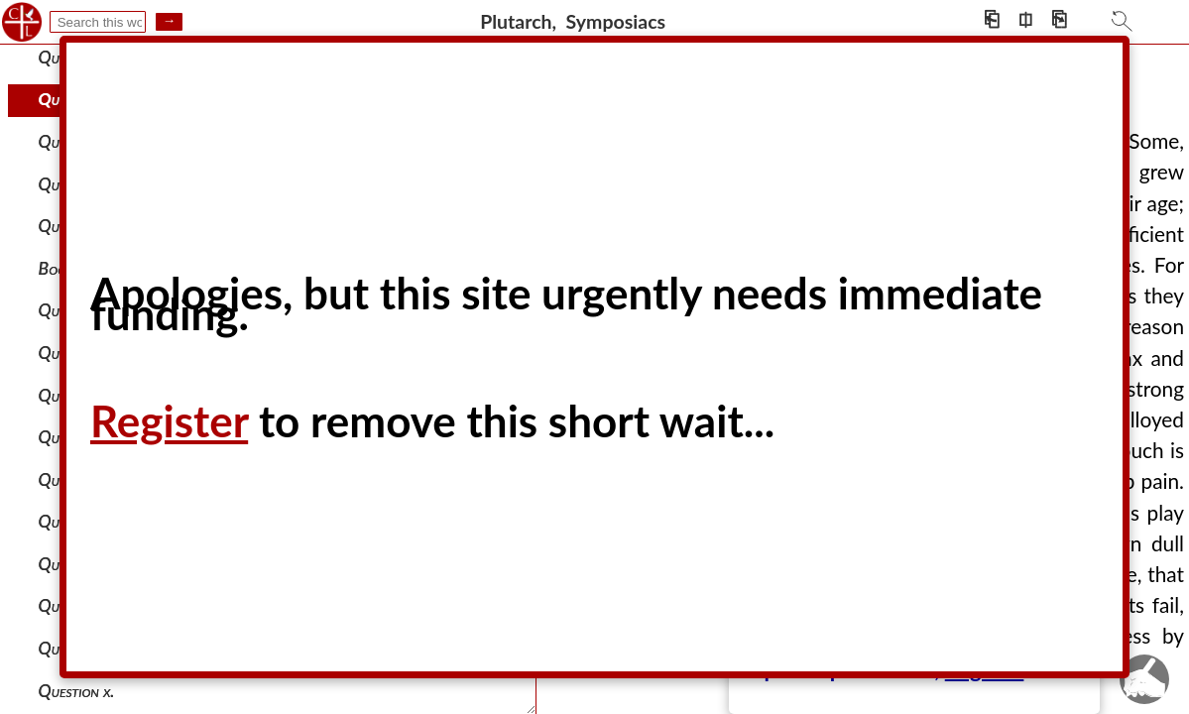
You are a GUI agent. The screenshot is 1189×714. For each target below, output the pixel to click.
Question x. (77, 690)
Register (169, 420)
